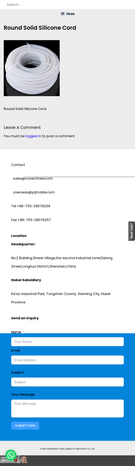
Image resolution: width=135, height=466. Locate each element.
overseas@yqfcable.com (33, 192)
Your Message (23, 394)
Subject (17, 372)
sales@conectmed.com (32, 178)
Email (15, 350)
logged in (33, 136)
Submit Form (25, 425)
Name (16, 332)
